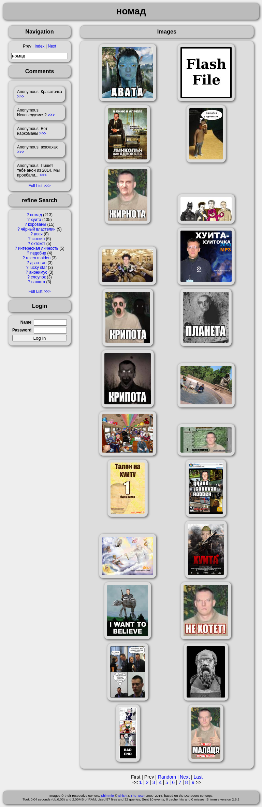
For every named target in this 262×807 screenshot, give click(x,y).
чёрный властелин (38, 229)
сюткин (38, 238)
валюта (38, 281)
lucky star (38, 267)
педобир (38, 253)
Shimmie (107, 795)
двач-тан (38, 262)
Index (39, 46)
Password (21, 330)
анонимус (38, 272)
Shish (122, 795)
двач (38, 234)
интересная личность (38, 248)
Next (52, 46)
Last (197, 777)
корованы (37, 224)
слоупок (38, 277)
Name (25, 322)
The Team (138, 795)
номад (36, 214)
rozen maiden (38, 258)
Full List (35, 185)
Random (167, 777)
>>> (20, 96)
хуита (36, 219)
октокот (38, 243)
